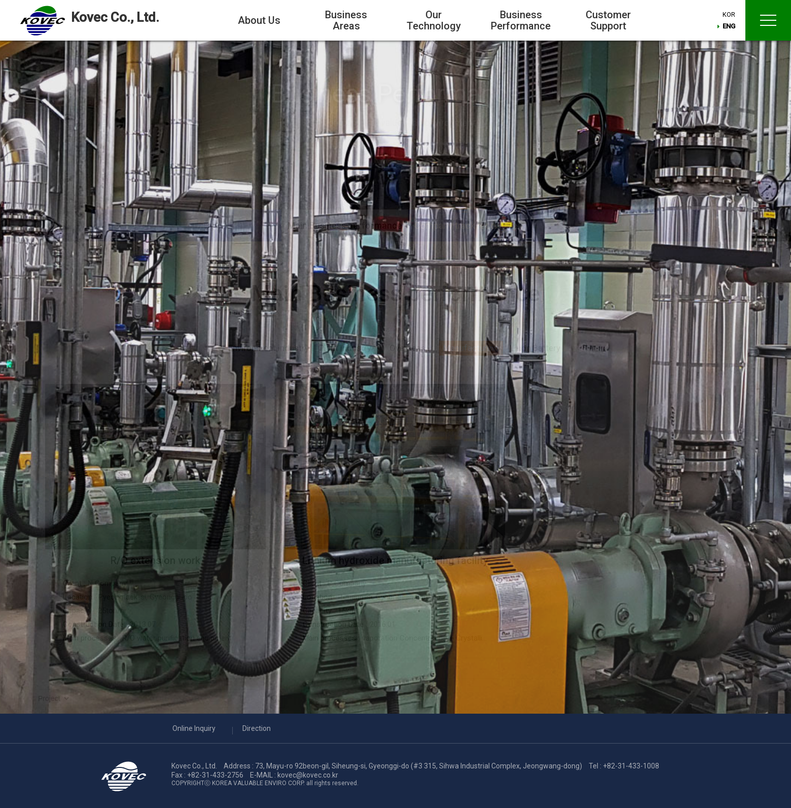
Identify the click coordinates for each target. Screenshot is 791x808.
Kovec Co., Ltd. (115, 17)
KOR (730, 15)
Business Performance (521, 20)
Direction (256, 728)
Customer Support (608, 20)
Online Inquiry (193, 728)
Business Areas (346, 20)
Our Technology (434, 20)
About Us (259, 20)
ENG (730, 27)
